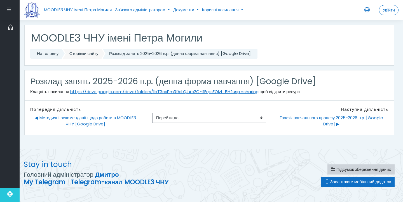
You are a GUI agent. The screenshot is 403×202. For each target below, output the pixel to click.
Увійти (389, 10)
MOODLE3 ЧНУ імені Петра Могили (78, 10)
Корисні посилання (221, 10)
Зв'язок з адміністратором (141, 10)
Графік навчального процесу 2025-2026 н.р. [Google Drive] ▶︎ (332, 121)
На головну (47, 53)
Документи (184, 10)
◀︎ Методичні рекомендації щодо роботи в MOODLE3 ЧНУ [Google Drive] (86, 121)
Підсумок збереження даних (361, 169)
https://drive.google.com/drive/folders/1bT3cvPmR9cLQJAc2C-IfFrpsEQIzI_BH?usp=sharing (164, 92)
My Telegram (44, 182)
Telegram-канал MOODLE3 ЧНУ (119, 182)
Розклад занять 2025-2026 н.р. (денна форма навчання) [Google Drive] (180, 53)
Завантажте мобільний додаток (358, 182)
